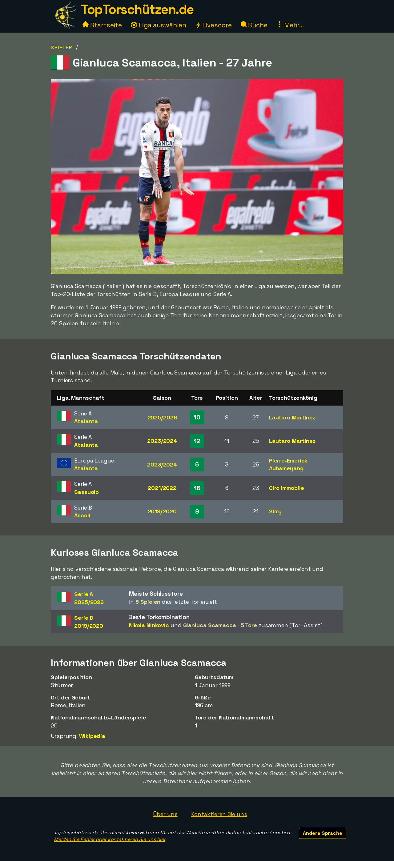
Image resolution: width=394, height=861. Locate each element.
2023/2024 (162, 440)
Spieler (62, 47)
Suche (254, 25)
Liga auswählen (158, 25)
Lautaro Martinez (292, 417)
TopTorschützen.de (137, 9)
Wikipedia (92, 735)
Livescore (213, 25)
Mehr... (290, 25)
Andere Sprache (322, 833)
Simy (275, 511)
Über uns (165, 814)
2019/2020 (162, 511)
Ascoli (82, 515)
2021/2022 (162, 487)
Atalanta (86, 421)
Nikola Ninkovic (149, 625)
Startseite (102, 25)
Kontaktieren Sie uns (219, 814)
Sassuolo (86, 491)
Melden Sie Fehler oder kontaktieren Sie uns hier (109, 839)
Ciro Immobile (286, 487)
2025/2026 (162, 417)
